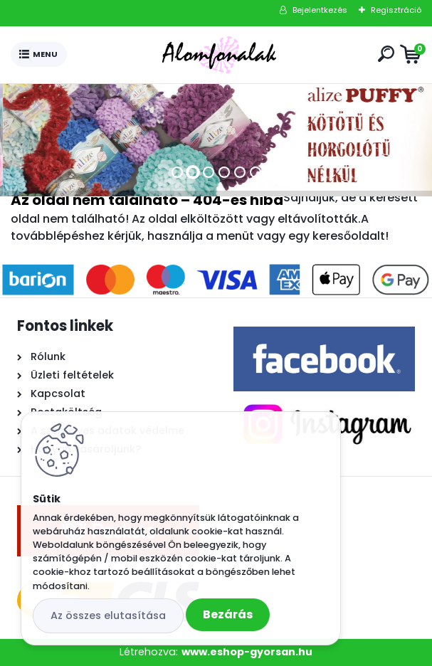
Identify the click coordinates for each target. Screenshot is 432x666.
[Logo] (219, 54)
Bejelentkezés (320, 10)
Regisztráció (396, 10)
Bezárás (228, 614)
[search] (386, 54)
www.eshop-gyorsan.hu (246, 652)
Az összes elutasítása (108, 615)
